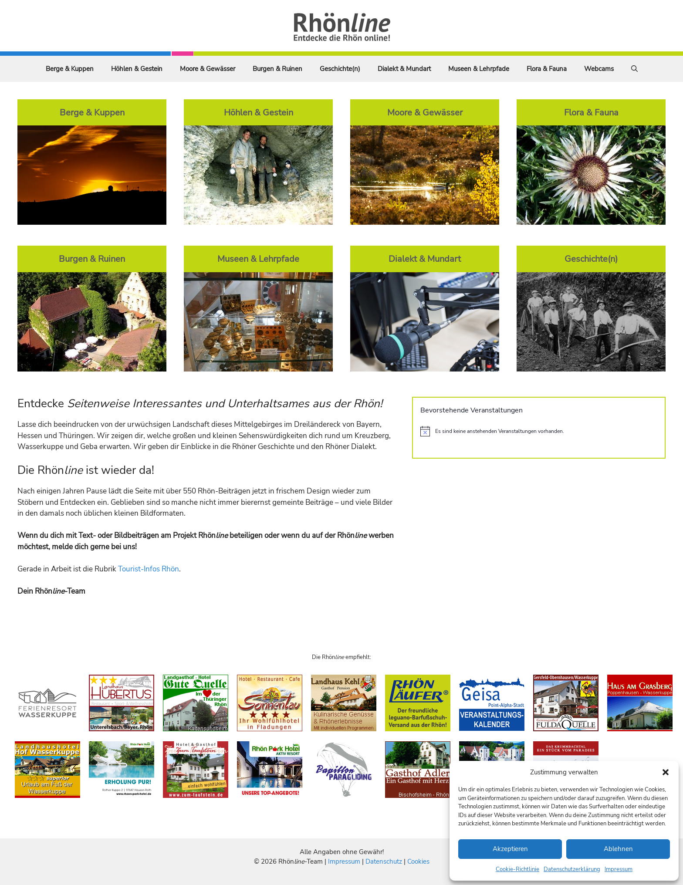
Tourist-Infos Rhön (148, 569)
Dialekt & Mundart (404, 68)
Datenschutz (383, 861)
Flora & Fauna (547, 68)
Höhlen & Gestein (136, 68)
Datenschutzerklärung (572, 869)
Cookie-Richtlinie (517, 869)
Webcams (599, 68)
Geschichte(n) (340, 68)
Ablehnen (618, 848)
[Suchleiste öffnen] (634, 69)
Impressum (618, 869)
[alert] (538, 431)
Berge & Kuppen (70, 68)
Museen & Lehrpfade (478, 68)
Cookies (418, 861)
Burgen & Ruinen (277, 68)
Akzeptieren (510, 848)
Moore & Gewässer (207, 68)
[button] (665, 772)
